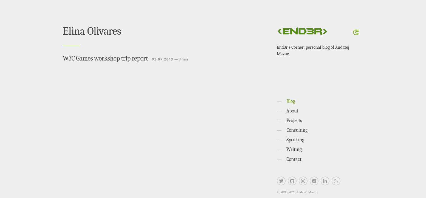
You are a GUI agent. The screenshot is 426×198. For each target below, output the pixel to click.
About (292, 111)
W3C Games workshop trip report (105, 58)
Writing (294, 149)
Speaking (295, 139)
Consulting (296, 130)
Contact (293, 159)
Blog (290, 101)
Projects (294, 120)
